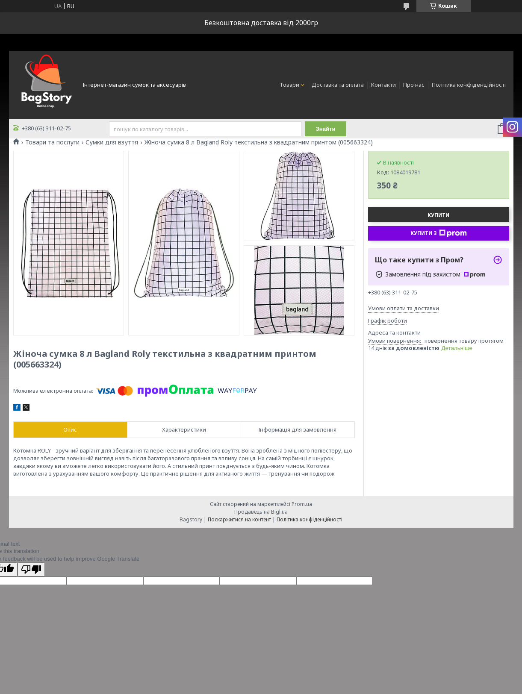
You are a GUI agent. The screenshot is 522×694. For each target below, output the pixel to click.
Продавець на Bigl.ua (261, 511)
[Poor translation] (31, 569)
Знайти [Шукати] (326, 129)
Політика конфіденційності (469, 84)
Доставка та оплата (338, 84)
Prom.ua (302, 504)
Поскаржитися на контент (239, 519)
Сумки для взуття (112, 142)
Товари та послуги (52, 142)
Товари (289, 84)
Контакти (383, 84)
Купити (438, 215)
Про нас (414, 84)
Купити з (438, 233)
